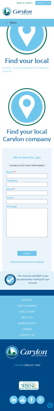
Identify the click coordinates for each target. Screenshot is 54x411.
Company (11, 180)
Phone (10, 197)
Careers (27, 329)
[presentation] (28, 250)
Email (10, 189)
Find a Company (27, 305)
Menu (11, 22)
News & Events (25, 3)
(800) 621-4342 (32, 365)
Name (10, 172)
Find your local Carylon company (27, 261)
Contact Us (43, 3)
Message (11, 206)
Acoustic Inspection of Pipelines (30, 67)
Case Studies (27, 311)
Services (6, 67)
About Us (27, 317)
